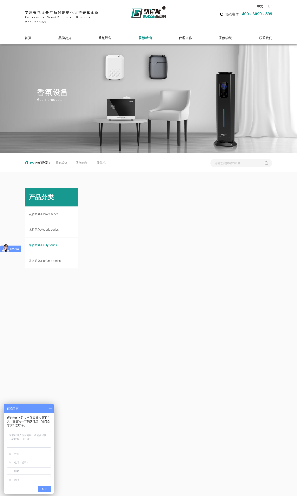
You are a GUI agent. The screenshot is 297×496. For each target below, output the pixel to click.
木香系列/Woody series (44, 229)
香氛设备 (105, 38)
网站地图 (233, 488)
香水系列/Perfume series (45, 260)
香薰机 (101, 163)
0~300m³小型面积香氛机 (74, 446)
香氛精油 (145, 38)
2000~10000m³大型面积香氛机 (78, 458)
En (270, 6)
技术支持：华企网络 (114, 488)
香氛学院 (225, 38)
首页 (28, 38)
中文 (260, 6)
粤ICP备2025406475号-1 (154, 488)
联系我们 (265, 38)
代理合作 (185, 38)
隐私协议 (218, 488)
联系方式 (264, 488)
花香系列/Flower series (43, 214)
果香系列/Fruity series (43, 245)
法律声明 (249, 488)
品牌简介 (65, 38)
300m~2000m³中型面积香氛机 (78, 452)
